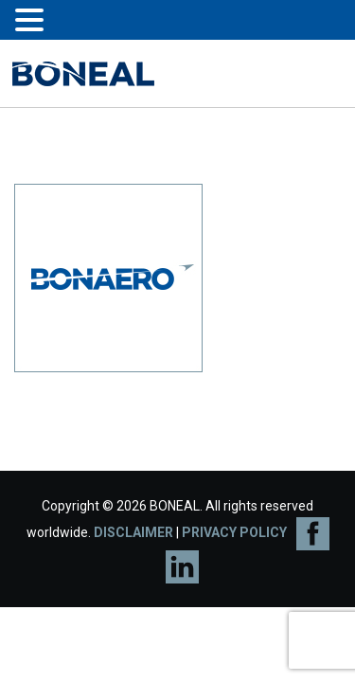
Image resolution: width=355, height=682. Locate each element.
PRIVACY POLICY (234, 532)
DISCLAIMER (133, 532)
